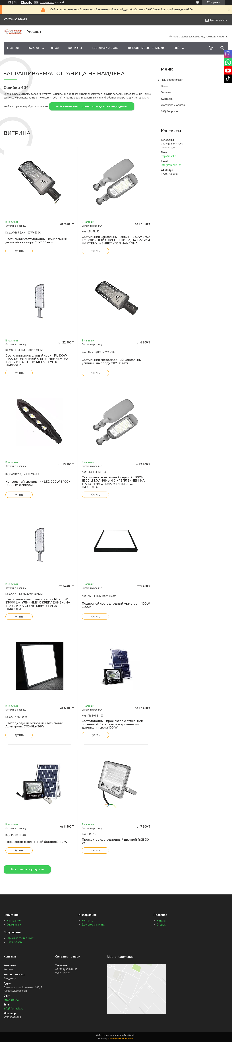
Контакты (75, 48)
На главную (14, 920)
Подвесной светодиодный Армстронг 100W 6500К (116, 605)
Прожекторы (14, 942)
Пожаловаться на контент (120, 1038)
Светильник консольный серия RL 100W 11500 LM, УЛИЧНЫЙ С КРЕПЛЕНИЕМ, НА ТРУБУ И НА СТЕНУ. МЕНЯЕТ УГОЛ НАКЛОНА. (36, 360)
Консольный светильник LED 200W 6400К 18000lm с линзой (37, 483)
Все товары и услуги (26, 869)
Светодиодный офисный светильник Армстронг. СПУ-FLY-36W (34, 725)
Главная (13, 48)
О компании (14, 924)
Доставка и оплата (105, 48)
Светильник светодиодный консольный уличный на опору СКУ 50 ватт (113, 361)
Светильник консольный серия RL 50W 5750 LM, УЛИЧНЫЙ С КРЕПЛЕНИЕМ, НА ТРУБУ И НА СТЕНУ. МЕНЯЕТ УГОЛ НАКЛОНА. (116, 240)
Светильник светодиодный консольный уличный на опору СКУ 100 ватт (36, 241)
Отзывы (166, 92)
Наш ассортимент (172, 79)
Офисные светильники (20, 938)
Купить (19, 250)
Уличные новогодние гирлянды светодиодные (93, 106)
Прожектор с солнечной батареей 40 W (36, 842)
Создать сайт (47, 2)
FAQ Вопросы (169, 111)
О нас (55, 48)
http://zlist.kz (168, 156)
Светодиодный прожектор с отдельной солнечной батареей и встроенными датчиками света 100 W (112, 724)
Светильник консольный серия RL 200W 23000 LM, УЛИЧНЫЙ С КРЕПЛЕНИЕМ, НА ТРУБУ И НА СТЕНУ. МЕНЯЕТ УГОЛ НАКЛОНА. (37, 604)
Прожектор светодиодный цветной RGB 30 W (115, 841)
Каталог (34, 48)
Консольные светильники (145, 48)
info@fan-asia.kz (171, 165)
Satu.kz (132, 1035)
